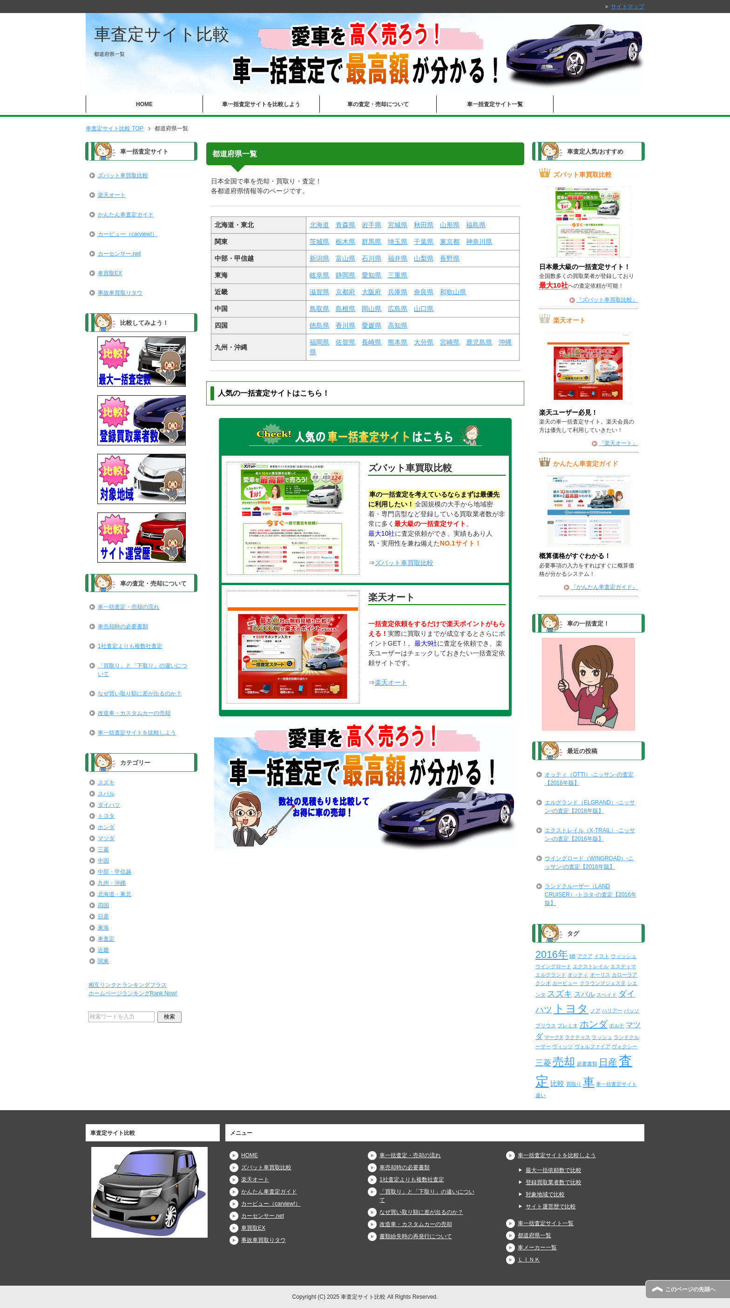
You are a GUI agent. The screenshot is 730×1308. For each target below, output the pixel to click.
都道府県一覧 (534, 1235)
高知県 (397, 325)
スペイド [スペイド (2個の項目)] (606, 995)
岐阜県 (319, 275)
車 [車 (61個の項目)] (589, 1081)
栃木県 (345, 241)
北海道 (319, 225)
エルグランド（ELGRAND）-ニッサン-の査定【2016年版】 (590, 806)
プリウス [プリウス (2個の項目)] (545, 1025)
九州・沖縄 (112, 883)
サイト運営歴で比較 (551, 1206)
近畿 (103, 950)
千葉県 (423, 241)
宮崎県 (450, 342)
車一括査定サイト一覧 (495, 104)
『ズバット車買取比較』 (607, 300)
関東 (103, 961)
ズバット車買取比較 (404, 562)
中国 (103, 860)
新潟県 (319, 258)
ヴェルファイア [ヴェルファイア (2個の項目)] (592, 1046)
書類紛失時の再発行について (415, 1236)
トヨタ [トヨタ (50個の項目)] (571, 1008)
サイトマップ (627, 6)
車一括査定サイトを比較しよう (261, 104)
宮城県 (397, 225)
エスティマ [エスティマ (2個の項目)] (623, 966)
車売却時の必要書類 (123, 626)
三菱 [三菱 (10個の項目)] (543, 1063)
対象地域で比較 (545, 1194)
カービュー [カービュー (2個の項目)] (565, 983)
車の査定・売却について (378, 104)
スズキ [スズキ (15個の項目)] (559, 993)
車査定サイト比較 (162, 34)
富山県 (345, 258)
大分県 (423, 342)
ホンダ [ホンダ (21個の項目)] (594, 1024)
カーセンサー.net (119, 253)
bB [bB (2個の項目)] (572, 956)
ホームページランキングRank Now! (132, 993)
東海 (103, 927)
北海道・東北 (114, 894)
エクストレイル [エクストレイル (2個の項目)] (590, 966)
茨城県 (319, 241)
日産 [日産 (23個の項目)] (608, 1062)
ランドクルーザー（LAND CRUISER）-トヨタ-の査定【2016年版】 (590, 894)
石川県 (371, 258)
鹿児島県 (479, 342)
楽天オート (391, 682)
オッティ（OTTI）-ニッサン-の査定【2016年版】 (589, 778)
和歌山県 (453, 292)
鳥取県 (319, 308)
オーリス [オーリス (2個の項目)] (600, 975)
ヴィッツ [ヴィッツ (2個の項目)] (562, 1046)
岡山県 (371, 308)
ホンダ (106, 827)
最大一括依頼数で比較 (553, 1170)
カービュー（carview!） (127, 234)
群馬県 (371, 241)
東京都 (450, 241)
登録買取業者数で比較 (553, 1182)
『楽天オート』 (618, 443)
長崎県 (371, 342)
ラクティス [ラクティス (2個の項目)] (577, 1037)
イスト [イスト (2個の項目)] (601, 956)
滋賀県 (319, 292)
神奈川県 (479, 241)
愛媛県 (371, 325)
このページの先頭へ (690, 1289)
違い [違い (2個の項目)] (540, 1095)
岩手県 (371, 225)
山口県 (423, 308)
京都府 (345, 292)
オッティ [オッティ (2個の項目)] (578, 975)
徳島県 (319, 325)
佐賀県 (345, 342)
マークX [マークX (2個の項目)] (553, 1037)
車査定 (106, 939)
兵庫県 (397, 292)
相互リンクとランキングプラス (127, 985)
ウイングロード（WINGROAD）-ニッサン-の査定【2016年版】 (589, 862)
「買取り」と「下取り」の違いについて (142, 669)
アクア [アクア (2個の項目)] (585, 956)
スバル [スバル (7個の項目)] (584, 994)
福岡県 (319, 342)
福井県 (397, 258)
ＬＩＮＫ (529, 1259)
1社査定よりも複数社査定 (130, 646)
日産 (103, 916)
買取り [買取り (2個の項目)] (573, 1084)
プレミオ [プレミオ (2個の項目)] (567, 1025)
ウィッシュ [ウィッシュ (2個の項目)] (623, 956)
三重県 (397, 275)
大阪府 (371, 292)
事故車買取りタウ (120, 293)
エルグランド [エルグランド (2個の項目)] (550, 975)
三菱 (103, 849)
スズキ (106, 782)
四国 (103, 905)
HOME (144, 104)
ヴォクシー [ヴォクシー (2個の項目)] (624, 1046)
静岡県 (345, 275)
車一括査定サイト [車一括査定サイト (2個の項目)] (616, 1084)
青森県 (345, 225)
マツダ (106, 838)
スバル (106, 793)
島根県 (345, 308)
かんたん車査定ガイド (126, 214)
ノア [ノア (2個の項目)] (595, 1010)
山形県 (450, 225)
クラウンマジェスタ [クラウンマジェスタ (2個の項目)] (603, 983)
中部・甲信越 (114, 872)
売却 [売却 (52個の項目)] (564, 1061)
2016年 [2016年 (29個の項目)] (551, 954)
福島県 (476, 225)
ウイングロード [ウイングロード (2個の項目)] (553, 966)
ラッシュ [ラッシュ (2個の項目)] (602, 1037)
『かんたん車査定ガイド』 (604, 587)
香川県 (345, 325)
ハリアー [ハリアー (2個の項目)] (612, 1010)
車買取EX (110, 273)
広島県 (397, 308)
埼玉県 (397, 241)
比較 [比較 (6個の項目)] (557, 1083)
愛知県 (371, 275)
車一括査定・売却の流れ (128, 607)
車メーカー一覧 (537, 1247)
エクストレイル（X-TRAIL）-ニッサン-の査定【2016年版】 (590, 834)
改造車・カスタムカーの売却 (134, 713)
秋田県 (423, 225)
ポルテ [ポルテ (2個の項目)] (616, 1025)
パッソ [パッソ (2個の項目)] (631, 1010)
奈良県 (423, 292)
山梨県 (423, 258)
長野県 (450, 258)
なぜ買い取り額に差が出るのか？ (140, 693)
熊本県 (397, 342)
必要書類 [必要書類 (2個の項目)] (587, 1063)
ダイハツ (109, 805)
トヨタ (106, 816)
